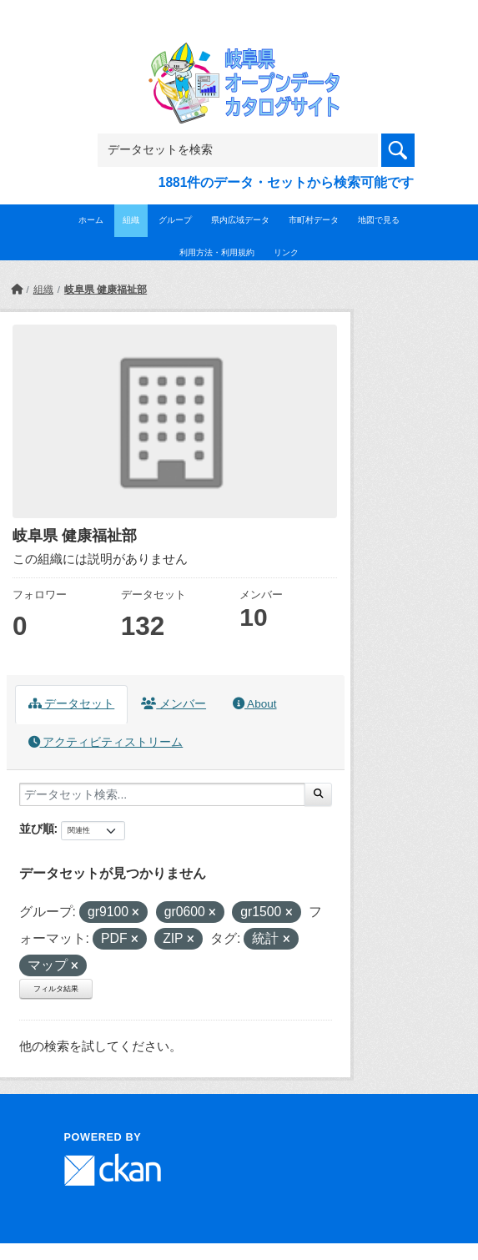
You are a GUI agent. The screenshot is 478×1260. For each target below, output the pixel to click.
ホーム (90, 219)
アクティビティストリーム (106, 742)
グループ (175, 219)
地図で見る (379, 219)
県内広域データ (240, 219)
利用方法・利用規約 (216, 252)
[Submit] (318, 794)
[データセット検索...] (162, 794)
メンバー (173, 704)
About (254, 704)
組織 (131, 219)
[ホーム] (17, 289)
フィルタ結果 (55, 989)
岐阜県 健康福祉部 (105, 289)
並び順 (36, 828)
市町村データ (314, 219)
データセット (71, 704)
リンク (286, 252)
